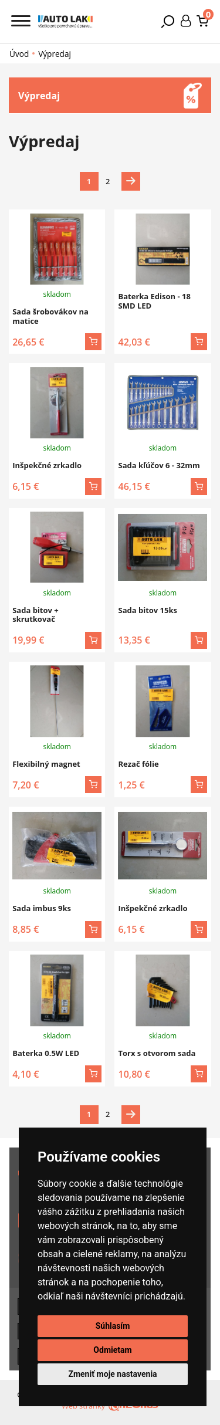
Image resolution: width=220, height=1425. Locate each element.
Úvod (19, 54)
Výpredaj (54, 53)
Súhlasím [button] (113, 1326)
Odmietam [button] (112, 1350)
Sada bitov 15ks (147, 610)
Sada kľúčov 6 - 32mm (158, 465)
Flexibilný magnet (46, 764)
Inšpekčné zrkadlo (47, 465)
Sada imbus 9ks (41, 908)
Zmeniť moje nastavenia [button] (112, 1374)
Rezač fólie (138, 764)
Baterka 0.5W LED (45, 1053)
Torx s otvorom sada (156, 1053)
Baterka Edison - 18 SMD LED (154, 301)
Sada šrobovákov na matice (50, 316)
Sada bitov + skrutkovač (35, 615)
